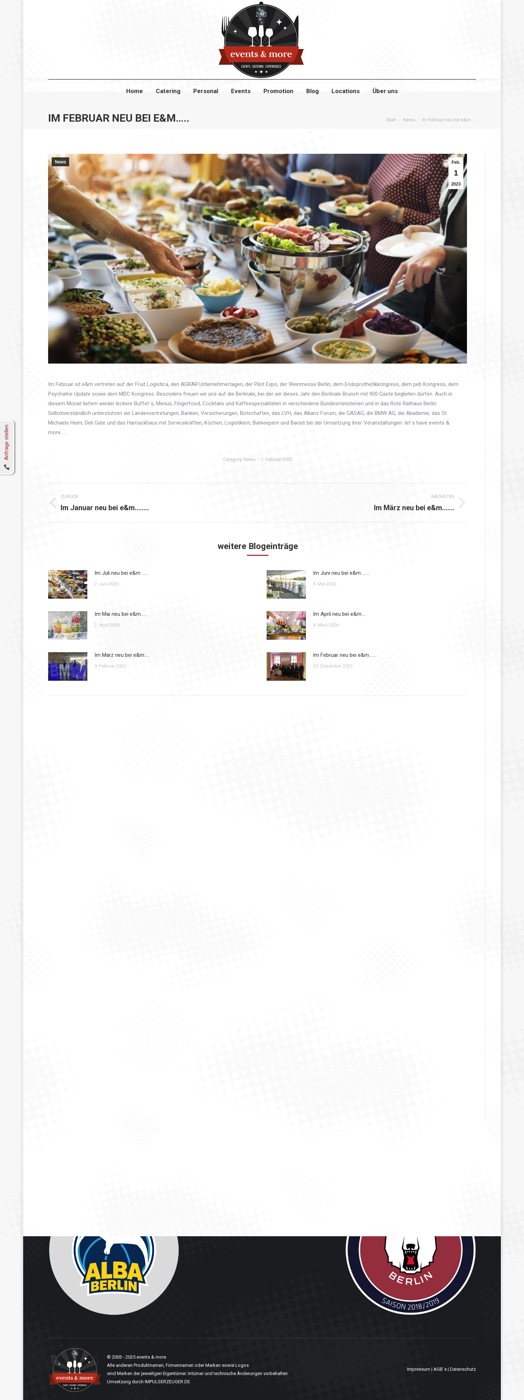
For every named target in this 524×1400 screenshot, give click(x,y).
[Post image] (67, 584)
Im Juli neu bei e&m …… (121, 573)
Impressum (418, 1369)
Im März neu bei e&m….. (122, 655)
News (60, 161)
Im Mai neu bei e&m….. (120, 614)
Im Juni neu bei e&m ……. (341, 573)
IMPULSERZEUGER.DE (167, 1381)
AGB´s (440, 1369)
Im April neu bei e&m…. (339, 614)
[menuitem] (134, 104)
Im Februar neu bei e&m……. (344, 655)
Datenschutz (463, 1369)
